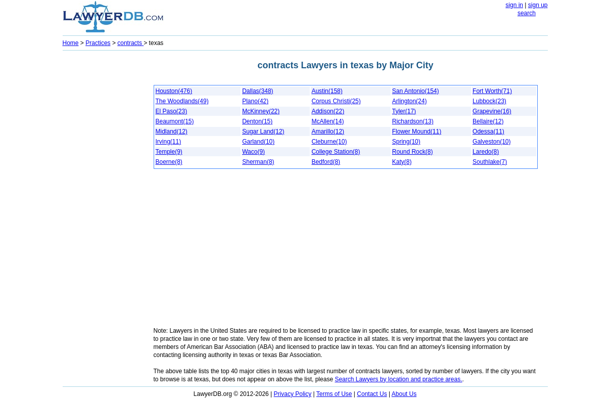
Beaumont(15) (175, 121)
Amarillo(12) (327, 131)
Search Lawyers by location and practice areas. (398, 379)
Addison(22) (327, 111)
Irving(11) (168, 141)
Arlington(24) (409, 101)
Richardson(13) (413, 121)
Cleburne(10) (329, 141)
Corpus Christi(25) (335, 101)
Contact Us (372, 393)
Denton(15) (257, 121)
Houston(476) (174, 91)
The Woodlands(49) (182, 101)
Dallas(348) (257, 91)
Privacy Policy (293, 393)
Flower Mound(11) (416, 131)
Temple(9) (169, 151)
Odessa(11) (488, 131)
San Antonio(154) (415, 91)
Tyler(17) (404, 111)
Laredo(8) (486, 151)
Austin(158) (326, 91)
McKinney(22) (260, 111)
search (527, 13)
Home (71, 43)
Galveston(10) (491, 141)
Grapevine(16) (492, 111)
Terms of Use (334, 393)
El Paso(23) (171, 111)
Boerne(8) (169, 161)
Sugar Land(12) (263, 131)
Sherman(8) (258, 161)
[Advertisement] (103, 205)
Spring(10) (406, 141)
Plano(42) (255, 101)
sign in (514, 5)
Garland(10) (258, 141)
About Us (404, 393)
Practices (97, 43)
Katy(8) (402, 161)
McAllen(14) (327, 121)
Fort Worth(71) (492, 91)
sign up (538, 5)
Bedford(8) (325, 161)
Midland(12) (171, 131)
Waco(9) (253, 151)
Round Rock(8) (412, 151)
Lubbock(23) (489, 101)
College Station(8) (335, 151)
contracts (130, 43)
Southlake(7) (490, 161)
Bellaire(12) (488, 121)
